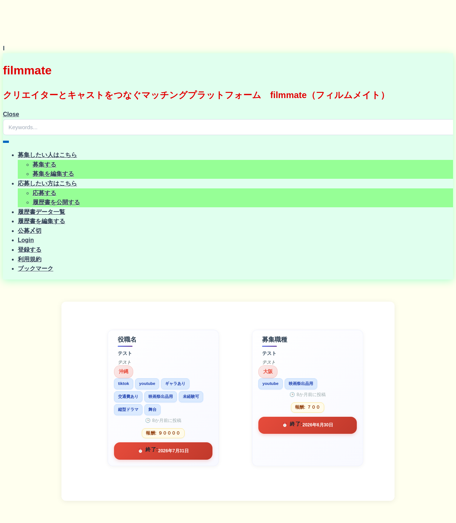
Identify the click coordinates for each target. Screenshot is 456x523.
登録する (29, 250)
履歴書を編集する (41, 221)
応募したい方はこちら (47, 183)
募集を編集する (53, 174)
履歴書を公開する (56, 202)
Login (26, 240)
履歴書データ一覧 (41, 212)
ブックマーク (35, 268)
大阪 (268, 371)
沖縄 (123, 371)
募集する (44, 164)
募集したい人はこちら (47, 155)
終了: (151, 449)
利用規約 (29, 259)
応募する (44, 193)
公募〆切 (29, 231)
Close (11, 114)
